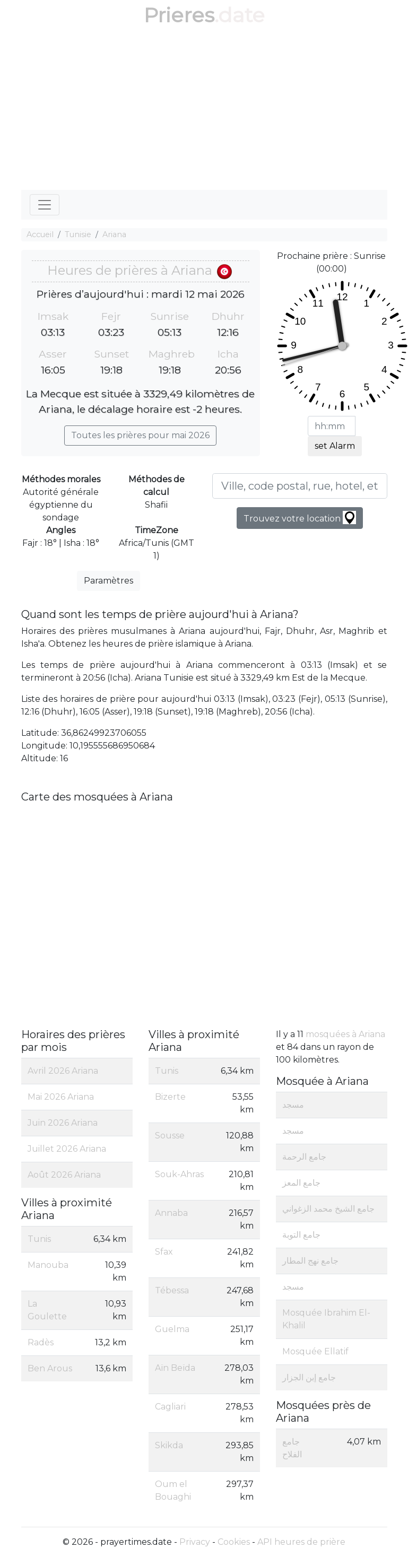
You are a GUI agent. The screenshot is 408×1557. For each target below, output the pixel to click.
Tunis (39, 1239)
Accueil (40, 234)
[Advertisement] (204, 110)
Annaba (171, 1213)
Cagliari (170, 1407)
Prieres (179, 15)
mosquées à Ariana (345, 1034)
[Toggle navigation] (44, 204)
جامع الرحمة (304, 1157)
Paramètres (108, 581)
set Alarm (335, 446)
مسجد (293, 1105)
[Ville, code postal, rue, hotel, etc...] (299, 486)
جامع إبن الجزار (309, 1377)
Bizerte (170, 1097)
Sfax (164, 1252)
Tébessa (172, 1290)
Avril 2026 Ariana (63, 1071)
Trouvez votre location (300, 517)
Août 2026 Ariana (64, 1175)
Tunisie (78, 234)
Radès (41, 1342)
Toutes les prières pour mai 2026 (140, 435)
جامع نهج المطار (310, 1261)
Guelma (172, 1329)
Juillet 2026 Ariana (67, 1149)
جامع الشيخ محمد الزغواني (328, 1209)
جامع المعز (301, 1183)
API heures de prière (301, 1542)
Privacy (194, 1542)
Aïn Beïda (175, 1368)
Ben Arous (50, 1368)
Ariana (114, 234)
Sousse (170, 1135)
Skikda (169, 1445)
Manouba (48, 1265)
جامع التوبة (301, 1235)
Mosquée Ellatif (315, 1351)
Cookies (234, 1542)
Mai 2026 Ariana (61, 1097)
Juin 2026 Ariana (63, 1123)
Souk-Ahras (179, 1174)
